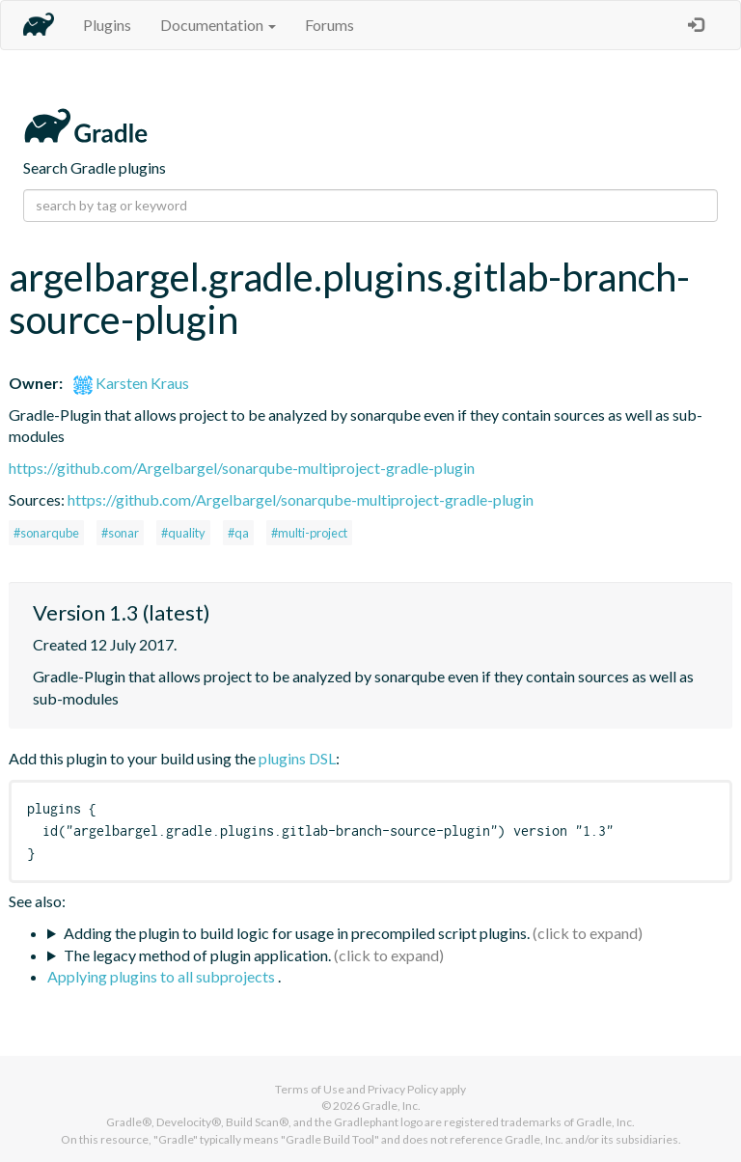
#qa (238, 532)
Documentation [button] (218, 24)
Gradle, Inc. (391, 1105)
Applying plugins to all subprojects (162, 976)
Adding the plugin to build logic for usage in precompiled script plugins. (297, 933)
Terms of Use (309, 1089)
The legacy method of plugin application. (197, 955)
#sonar (120, 532)
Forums (329, 24)
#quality (183, 532)
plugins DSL (297, 758)
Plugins (107, 24)
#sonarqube (46, 532)
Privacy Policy (403, 1089)
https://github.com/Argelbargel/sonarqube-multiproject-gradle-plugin (242, 467)
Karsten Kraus (131, 383)
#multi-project (309, 532)
